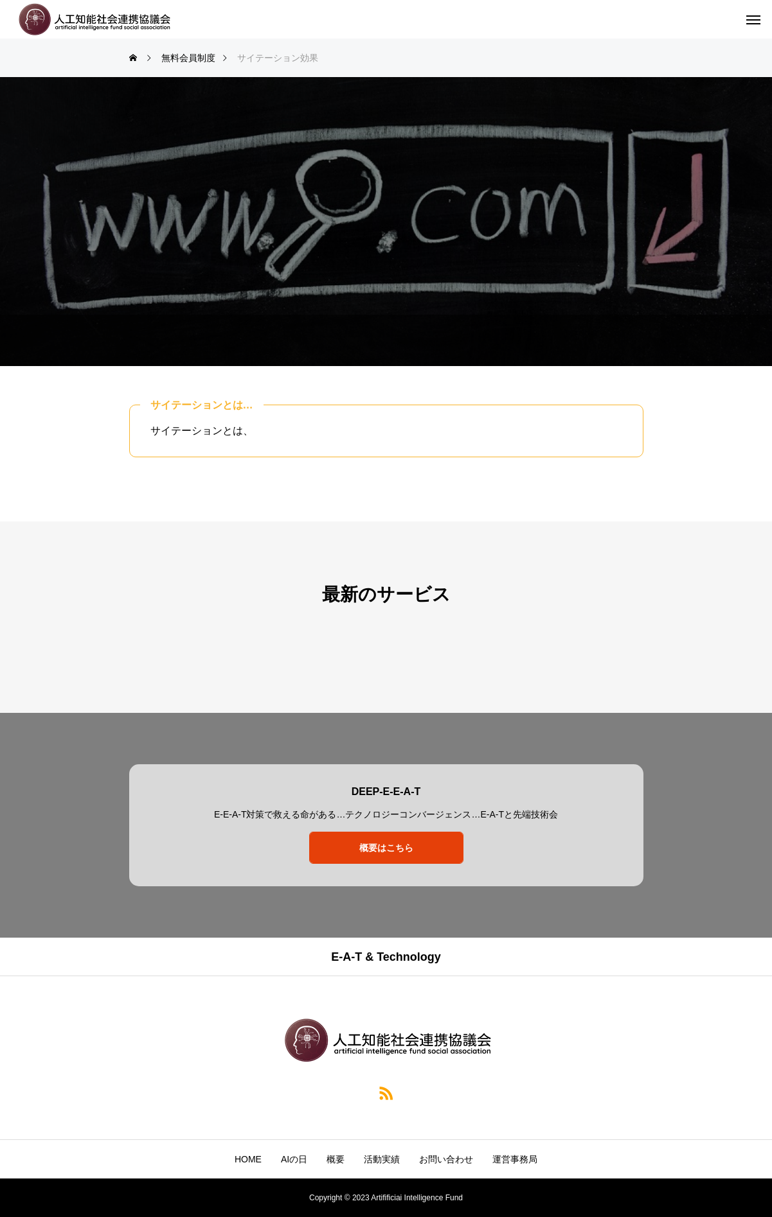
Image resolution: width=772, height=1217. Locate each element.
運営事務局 (514, 1159)
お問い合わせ (446, 1159)
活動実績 (382, 1159)
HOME (248, 1159)
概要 (336, 1159)
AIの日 (294, 1159)
